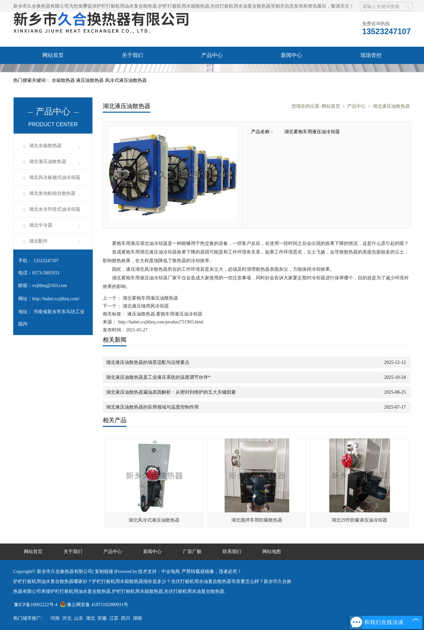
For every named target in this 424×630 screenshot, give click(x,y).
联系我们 (132, 72)
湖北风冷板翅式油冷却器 (54, 177)
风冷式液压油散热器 (126, 80)
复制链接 (104, 571)
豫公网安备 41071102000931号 (94, 604)
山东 (78, 618)
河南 (55, 618)
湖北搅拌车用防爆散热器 (256, 520)
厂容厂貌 (53, 72)
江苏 (114, 618)
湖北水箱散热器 (45, 145)
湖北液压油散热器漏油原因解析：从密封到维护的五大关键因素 (171, 392)
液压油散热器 (90, 80)
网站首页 (53, 55)
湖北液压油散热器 (47, 161)
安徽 (102, 618)
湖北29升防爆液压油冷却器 (359, 520)
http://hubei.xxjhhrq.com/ (56, 298)
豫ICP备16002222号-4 (35, 604)
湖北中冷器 (40, 225)
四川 (125, 618)
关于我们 (132, 55)
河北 (67, 618)
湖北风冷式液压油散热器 (154, 520)
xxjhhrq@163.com (49, 285)
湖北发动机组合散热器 (52, 193)
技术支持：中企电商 (159, 571)
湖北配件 (38, 241)
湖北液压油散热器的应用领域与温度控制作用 (152, 407)
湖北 (90, 618)
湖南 (137, 618)
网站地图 (271, 551)
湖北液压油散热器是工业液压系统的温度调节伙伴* (158, 377)
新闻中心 (291, 55)
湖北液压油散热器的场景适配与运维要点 (147, 362)
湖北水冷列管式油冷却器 (54, 209)
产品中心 (212, 55)
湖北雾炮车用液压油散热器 (149, 298)
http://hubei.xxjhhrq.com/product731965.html (160, 321)
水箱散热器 (64, 80)
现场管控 (371, 55)
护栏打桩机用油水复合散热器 (127, 6)
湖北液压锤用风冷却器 (145, 306)
